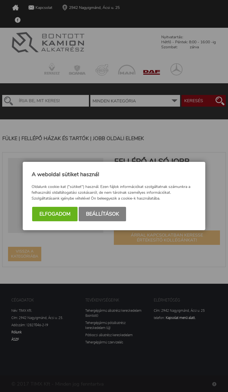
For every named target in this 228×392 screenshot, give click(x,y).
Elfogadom (54, 214)
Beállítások (102, 214)
